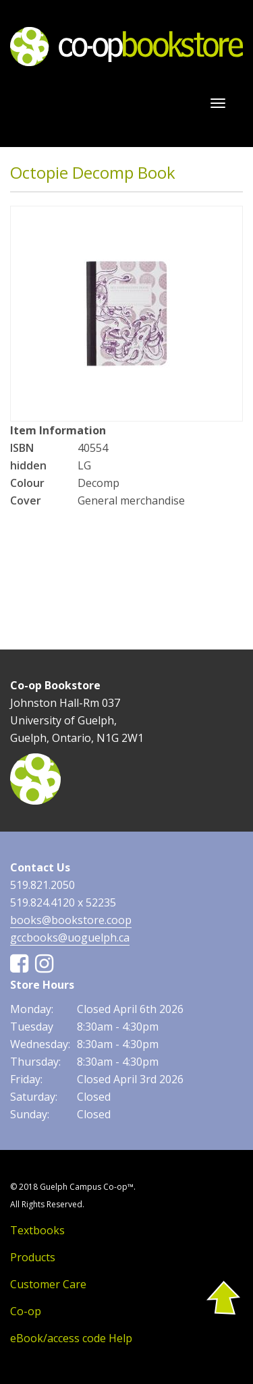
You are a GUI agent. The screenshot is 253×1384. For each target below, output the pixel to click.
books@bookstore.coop (71, 920)
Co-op (25, 1311)
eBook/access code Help (71, 1338)
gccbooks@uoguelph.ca (70, 937)
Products (32, 1257)
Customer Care (48, 1284)
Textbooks (37, 1230)
